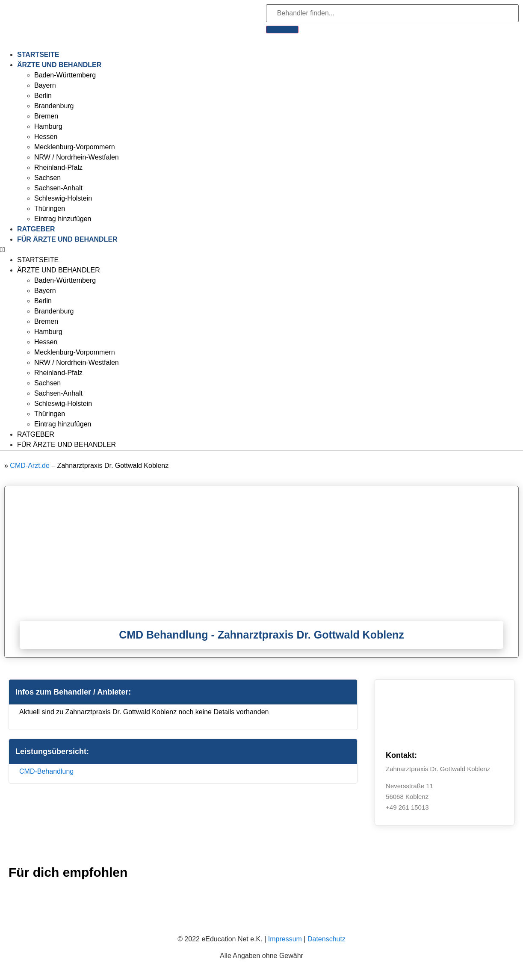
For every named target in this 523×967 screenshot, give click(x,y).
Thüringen (49, 208)
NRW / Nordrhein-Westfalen (76, 157)
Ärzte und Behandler (59, 64)
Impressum (285, 939)
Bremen (46, 116)
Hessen (45, 136)
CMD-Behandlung (46, 771)
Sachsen (47, 177)
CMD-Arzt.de (29, 465)
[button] (261, 250)
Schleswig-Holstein (63, 198)
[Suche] (282, 29)
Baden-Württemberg (65, 75)
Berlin (43, 95)
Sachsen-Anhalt (58, 188)
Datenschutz (326, 939)
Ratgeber (36, 229)
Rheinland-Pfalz (58, 167)
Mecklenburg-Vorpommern (74, 147)
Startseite (38, 54)
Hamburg (48, 126)
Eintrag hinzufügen (62, 218)
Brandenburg (54, 105)
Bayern (45, 85)
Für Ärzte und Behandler (67, 239)
